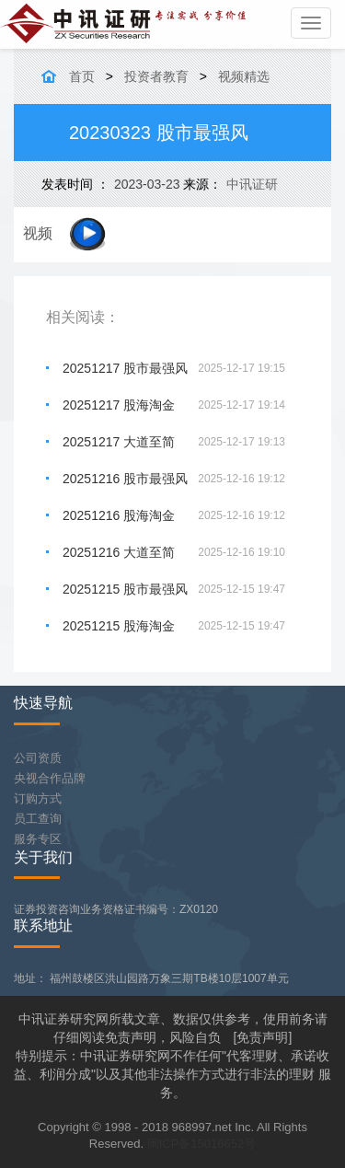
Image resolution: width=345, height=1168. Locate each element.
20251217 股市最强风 (125, 368)
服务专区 (38, 839)
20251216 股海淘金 (119, 515)
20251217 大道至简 (119, 441)
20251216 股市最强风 (125, 478)
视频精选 (244, 76)
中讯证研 (252, 184)
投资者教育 (156, 76)
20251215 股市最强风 (125, 589)
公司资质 (38, 758)
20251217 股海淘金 (119, 405)
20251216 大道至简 (119, 552)
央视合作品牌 (50, 778)
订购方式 (38, 798)
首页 (82, 76)
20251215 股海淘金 (119, 626)
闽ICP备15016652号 (202, 1144)
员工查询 (38, 819)
